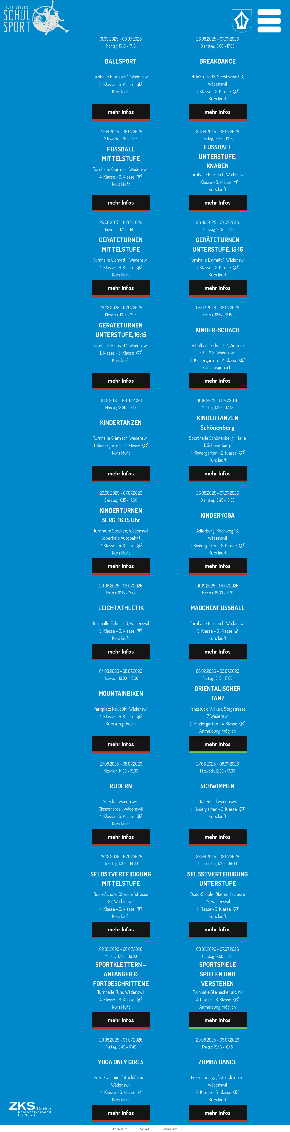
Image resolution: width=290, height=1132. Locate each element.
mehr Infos (121, 111)
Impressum (120, 1129)
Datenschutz (169, 1129)
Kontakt (144, 1129)
